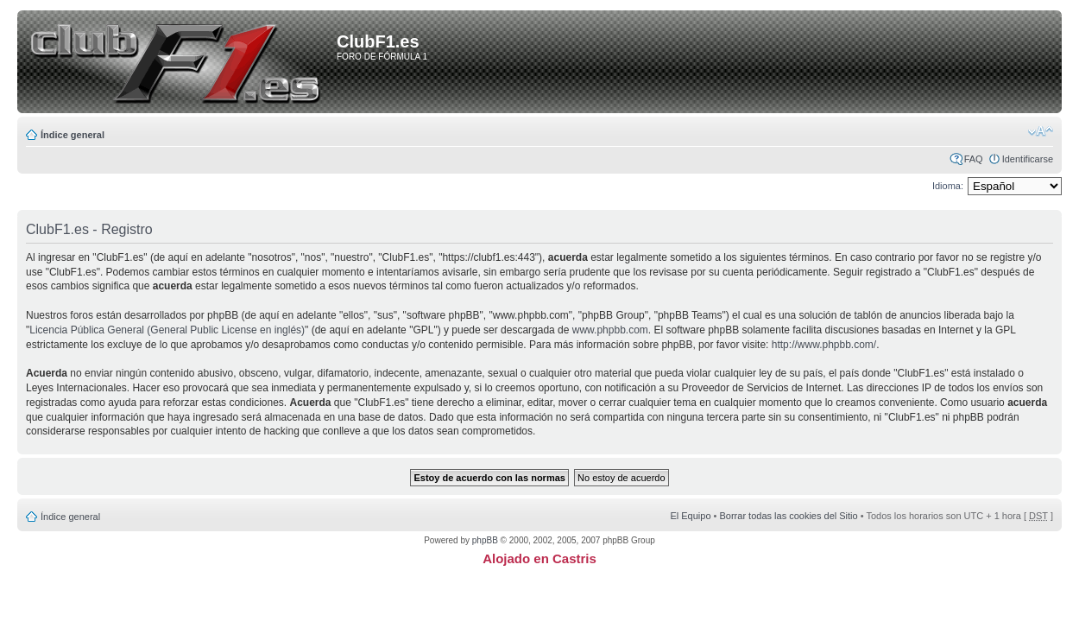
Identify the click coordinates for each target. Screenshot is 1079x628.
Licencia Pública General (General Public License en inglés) (167, 330)
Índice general (72, 135)
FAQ (973, 159)
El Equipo (690, 516)
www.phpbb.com (610, 330)
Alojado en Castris (539, 558)
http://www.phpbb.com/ (824, 345)
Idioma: (947, 186)
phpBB (485, 540)
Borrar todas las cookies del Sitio (788, 516)
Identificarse (1027, 159)
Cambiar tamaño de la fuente (1040, 131)
